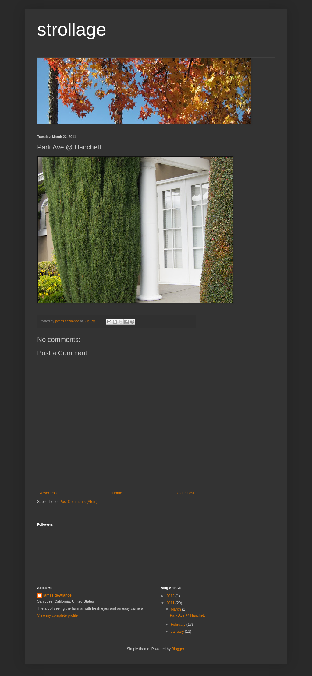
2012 (171, 596)
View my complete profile (57, 615)
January (178, 631)
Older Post (185, 493)
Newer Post (48, 493)
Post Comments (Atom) (78, 501)
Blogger (178, 649)
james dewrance (57, 595)
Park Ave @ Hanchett (187, 615)
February (178, 624)
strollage (71, 29)
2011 (171, 603)
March (176, 609)
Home (117, 493)
